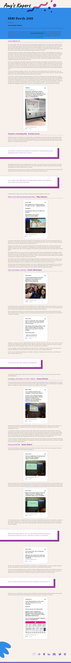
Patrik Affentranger (35, 270)
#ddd (9, 25)
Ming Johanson (41, 197)
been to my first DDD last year (37, 33)
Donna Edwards (42, 379)
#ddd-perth (19, 25)
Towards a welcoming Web (17, 134)
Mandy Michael (27, 445)
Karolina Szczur (34, 134)
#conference (13, 25)
